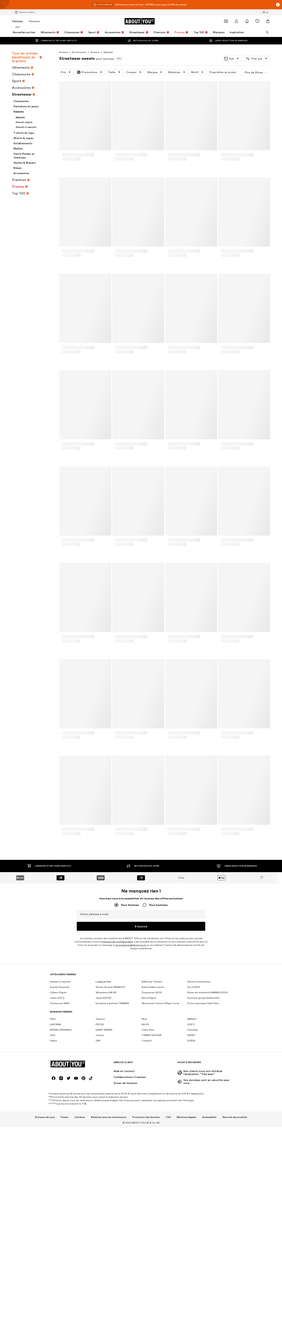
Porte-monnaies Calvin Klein (203, 1003)
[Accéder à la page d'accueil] (139, 21)
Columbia (192, 1029)
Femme (17, 21)
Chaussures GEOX (152, 992)
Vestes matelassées (198, 981)
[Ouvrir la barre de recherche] (266, 32)
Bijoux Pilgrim (149, 997)
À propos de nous (45, 1117)
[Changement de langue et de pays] (265, 12)
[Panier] (268, 21)
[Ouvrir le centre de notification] (247, 21)
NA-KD (145, 1024)
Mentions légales (186, 1117)
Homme (34, 21)
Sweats (95, 52)
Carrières (79, 1117)
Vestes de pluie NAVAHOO (110, 987)
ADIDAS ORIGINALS (61, 1029)
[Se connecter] (236, 21)
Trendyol (147, 1040)
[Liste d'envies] (257, 21)
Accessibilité (209, 1117)
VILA (144, 1019)
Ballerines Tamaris (152, 981)
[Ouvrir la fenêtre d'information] (278, 5)
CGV (168, 1117)
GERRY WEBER (104, 1029)
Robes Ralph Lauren (153, 987)
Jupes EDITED (103, 997)
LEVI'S (191, 1024)
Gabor (53, 1040)
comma (100, 1035)
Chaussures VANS (59, 1003)
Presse (64, 1117)
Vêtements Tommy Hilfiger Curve (160, 1003)
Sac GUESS (193, 987)
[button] (231, 59)
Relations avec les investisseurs (108, 1117)
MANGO (191, 1019)
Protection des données (146, 1117)
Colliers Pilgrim (58, 992)
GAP (98, 1040)
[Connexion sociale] (53, 1078)
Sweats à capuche (60, 981)
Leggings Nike (103, 981)
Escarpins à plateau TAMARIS (112, 1003)
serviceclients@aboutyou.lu (130, 945)
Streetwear (79, 52)
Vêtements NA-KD (106, 992)
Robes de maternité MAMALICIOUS (207, 992)
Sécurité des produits (234, 1117)
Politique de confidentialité (117, 941)
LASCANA (55, 1024)
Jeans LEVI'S (57, 997)
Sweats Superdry (60, 987)
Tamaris (100, 1019)
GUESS (191, 1040)
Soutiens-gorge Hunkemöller (203, 997)
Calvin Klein (148, 1029)
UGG (52, 1035)
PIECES (100, 1024)
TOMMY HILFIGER (152, 1035)
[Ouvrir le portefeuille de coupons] (226, 21)
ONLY (53, 1019)
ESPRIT (191, 1035)
